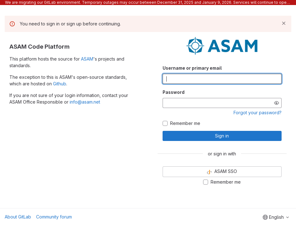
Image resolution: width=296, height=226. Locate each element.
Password (174, 92)
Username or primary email (192, 68)
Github (59, 83)
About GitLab (18, 216)
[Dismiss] (284, 23)
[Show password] (277, 103)
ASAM (87, 59)
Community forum (54, 216)
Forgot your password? (258, 112)
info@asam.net (85, 102)
